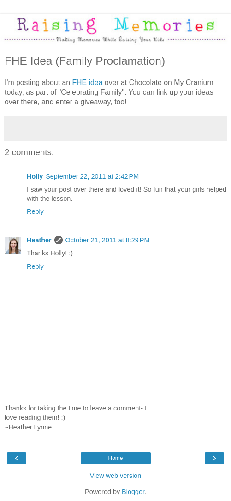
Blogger (133, 491)
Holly (35, 176)
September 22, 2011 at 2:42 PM (92, 176)
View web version (116, 475)
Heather (39, 240)
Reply (35, 211)
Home (115, 458)
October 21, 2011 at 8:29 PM (107, 240)
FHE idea (88, 82)
